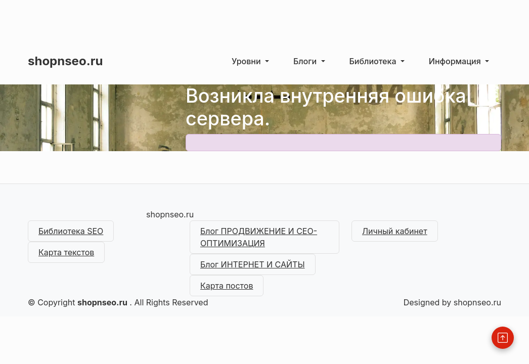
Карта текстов (66, 252)
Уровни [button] (247, 61)
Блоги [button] (306, 61)
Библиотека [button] (374, 61)
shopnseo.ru (65, 61)
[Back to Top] (503, 338)
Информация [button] (456, 61)
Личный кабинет (394, 231)
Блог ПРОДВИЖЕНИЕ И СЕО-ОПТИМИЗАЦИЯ (258, 237)
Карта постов (226, 286)
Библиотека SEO (70, 231)
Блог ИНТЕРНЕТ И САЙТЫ (252, 264)
